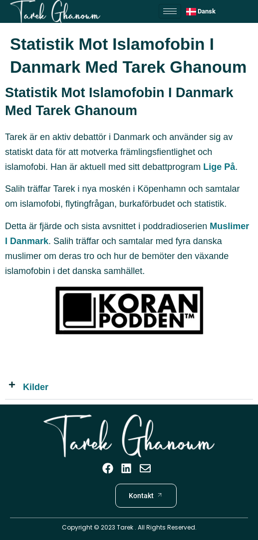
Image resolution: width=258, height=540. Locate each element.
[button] (129, 387)
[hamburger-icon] (170, 11)
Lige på (219, 167)
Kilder (35, 387)
